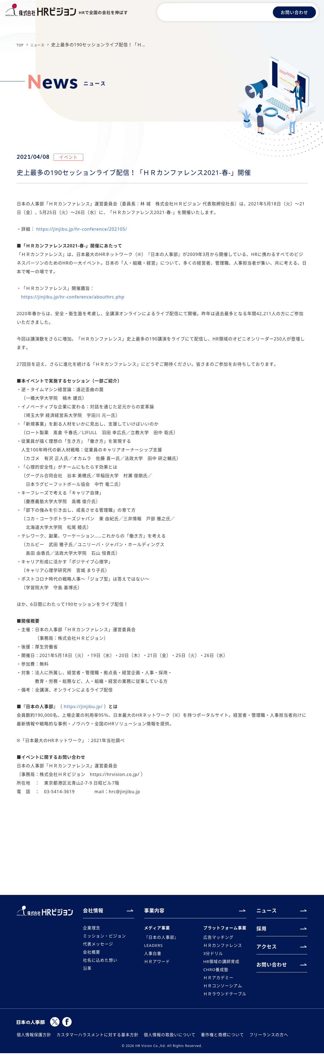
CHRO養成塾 (214, 972)
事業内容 (198, 12)
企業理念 (92, 928)
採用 (240, 12)
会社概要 (92, 954)
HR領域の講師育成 (220, 964)
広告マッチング (217, 938)
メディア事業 (158, 928)
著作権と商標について (222, 1039)
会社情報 (174, 12)
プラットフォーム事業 (223, 928)
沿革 (87, 971)
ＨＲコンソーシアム (221, 990)
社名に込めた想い (101, 962)
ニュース (221, 12)
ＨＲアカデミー (217, 981)
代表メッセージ (99, 945)
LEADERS (154, 947)
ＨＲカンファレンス (221, 947)
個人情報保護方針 (34, 1039)
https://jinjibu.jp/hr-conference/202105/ (81, 229)
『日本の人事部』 (162, 938)
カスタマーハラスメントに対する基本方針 (97, 1039)
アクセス (259, 12)
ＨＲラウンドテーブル (223, 998)
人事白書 (153, 955)
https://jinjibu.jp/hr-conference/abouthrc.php (73, 297)
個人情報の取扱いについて (170, 1039)
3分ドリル (211, 955)
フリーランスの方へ (268, 1039)
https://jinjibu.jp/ (83, 706)
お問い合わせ (294, 12)
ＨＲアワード (158, 964)
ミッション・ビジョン (106, 937)
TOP (21, 45)
